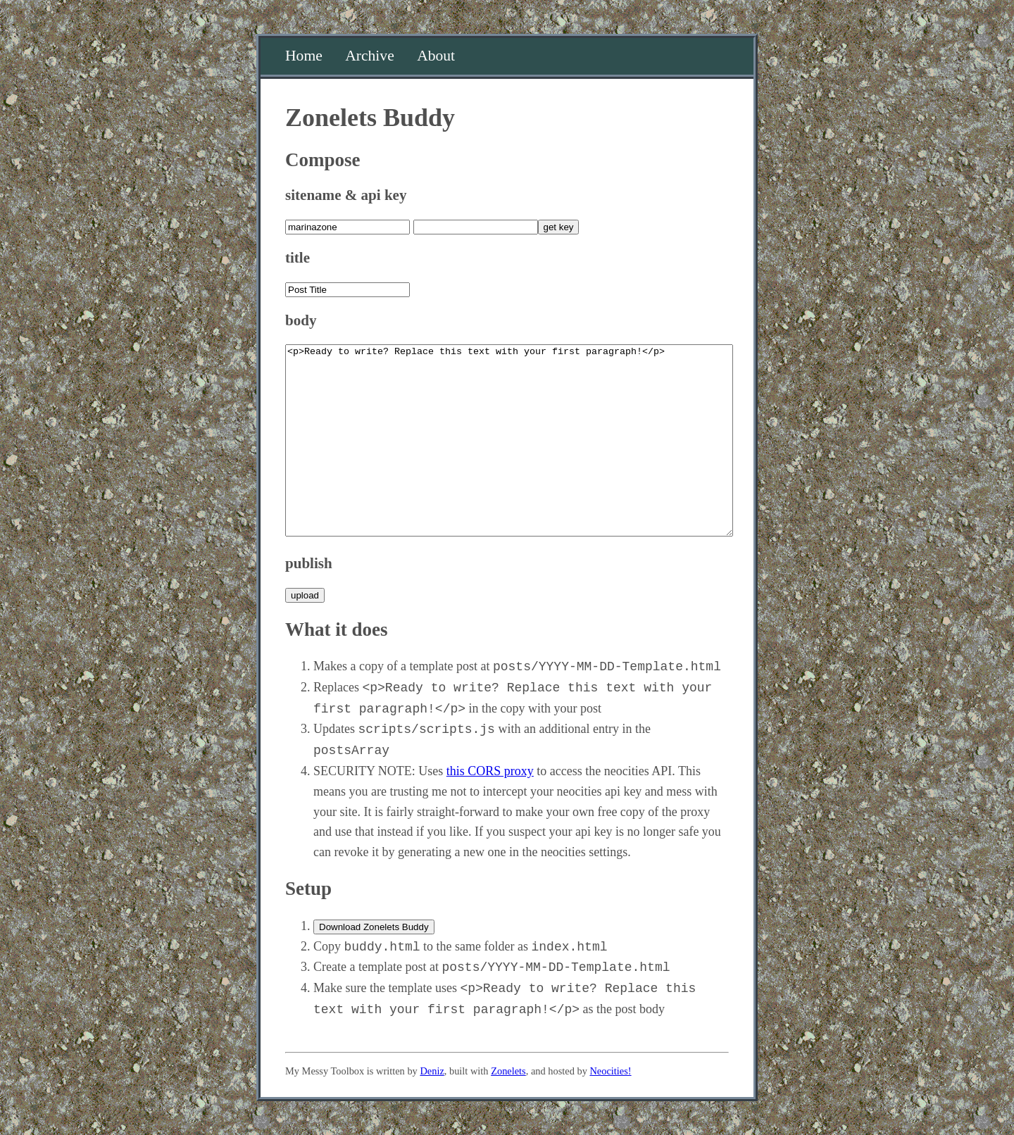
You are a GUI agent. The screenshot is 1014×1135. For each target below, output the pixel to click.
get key (559, 227)
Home (304, 55)
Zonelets (508, 1071)
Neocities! (610, 1071)
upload (305, 595)
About (436, 55)
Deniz (432, 1071)
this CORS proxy (490, 771)
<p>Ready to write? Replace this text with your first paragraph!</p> (509, 440)
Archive (369, 55)
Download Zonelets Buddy (374, 927)
